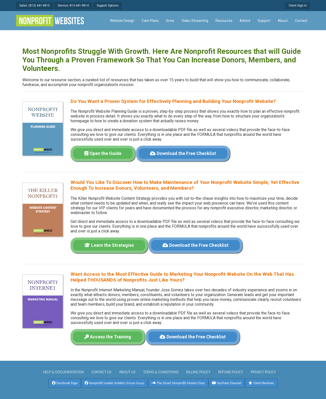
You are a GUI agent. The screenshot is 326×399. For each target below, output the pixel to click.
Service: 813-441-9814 (73, 5)
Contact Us (101, 372)
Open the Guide (102, 153)
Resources (223, 21)
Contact (301, 21)
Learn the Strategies (109, 245)
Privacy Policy (263, 372)
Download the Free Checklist (183, 153)
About (283, 21)
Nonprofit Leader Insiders (114, 383)
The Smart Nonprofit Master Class (178, 383)
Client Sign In (298, 5)
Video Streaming (195, 21)
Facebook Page (65, 383)
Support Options (108, 5)
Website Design (122, 21)
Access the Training (107, 336)
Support (264, 21)
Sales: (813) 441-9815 (34, 5)
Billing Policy (198, 372)
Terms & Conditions (161, 372)
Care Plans (150, 21)
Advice (245, 21)
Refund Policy (230, 372)
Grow (170, 21)
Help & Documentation (63, 372)
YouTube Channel (226, 383)
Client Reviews (261, 383)
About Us (127, 372)
